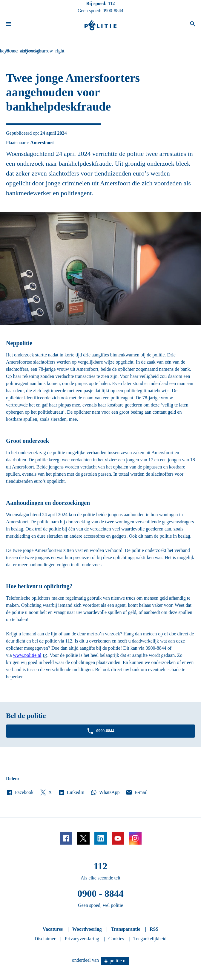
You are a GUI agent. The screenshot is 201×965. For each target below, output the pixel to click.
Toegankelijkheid (150, 938)
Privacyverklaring (82, 938)
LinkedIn (71, 792)
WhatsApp (104, 792)
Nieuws (32, 50)
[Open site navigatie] (8, 24)
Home (12, 50)
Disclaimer (45, 938)
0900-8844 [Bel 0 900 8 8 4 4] (113, 10)
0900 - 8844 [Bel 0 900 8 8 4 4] (100, 893)
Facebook (19, 792)
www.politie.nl (27, 655)
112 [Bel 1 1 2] (111, 3)
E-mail (136, 792)
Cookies (116, 938)
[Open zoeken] (192, 24)
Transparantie (125, 929)
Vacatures (53, 929)
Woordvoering (87, 929)
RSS (154, 929)
